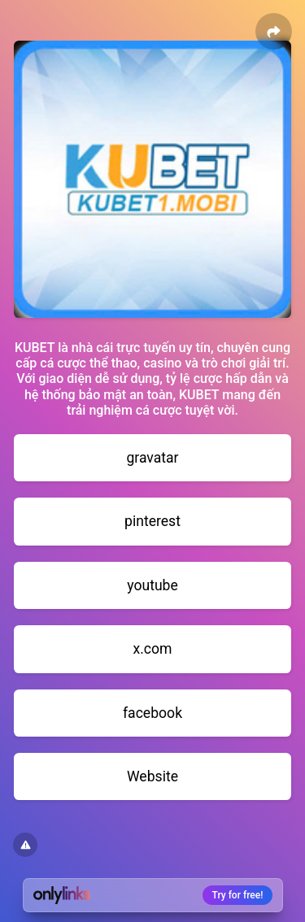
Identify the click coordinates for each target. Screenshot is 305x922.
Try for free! (238, 895)
